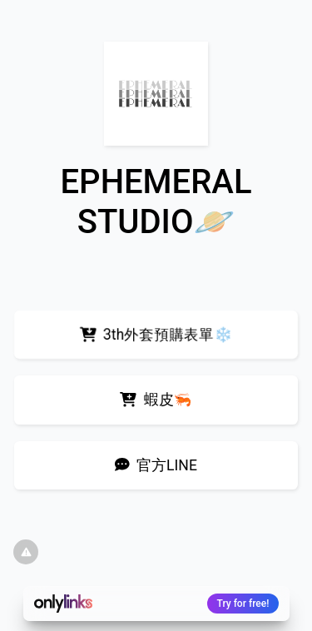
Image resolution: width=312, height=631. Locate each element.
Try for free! (243, 603)
